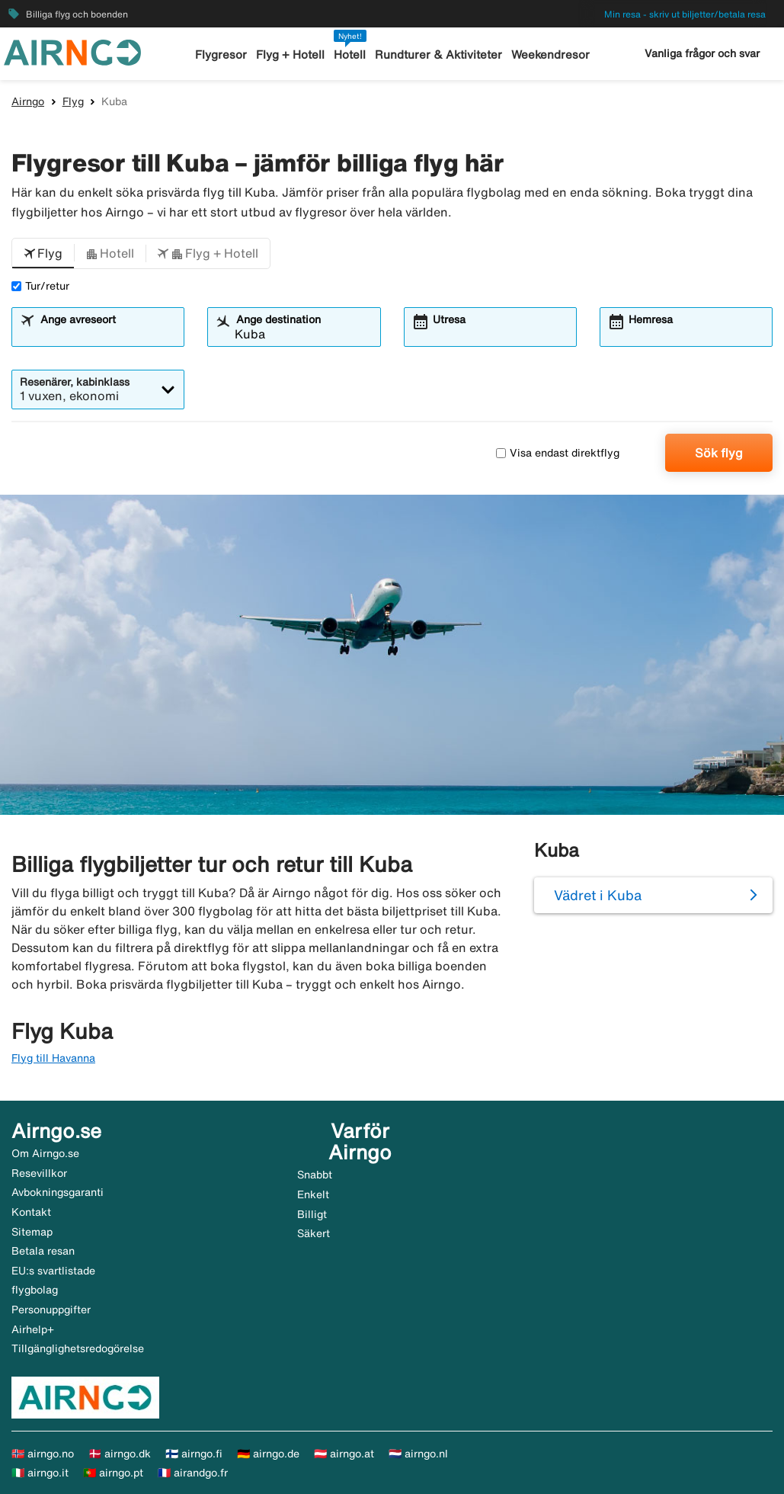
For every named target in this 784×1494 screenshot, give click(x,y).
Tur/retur (40, 286)
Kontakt (31, 1212)
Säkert (313, 1233)
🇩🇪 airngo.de (268, 1453)
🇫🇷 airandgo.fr (193, 1472)
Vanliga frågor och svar (702, 53)
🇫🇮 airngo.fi (193, 1453)
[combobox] (107, 334)
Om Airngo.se (45, 1153)
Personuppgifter (51, 1309)
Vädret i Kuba (598, 895)
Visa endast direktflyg (557, 452)
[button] (43, 254)
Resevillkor (39, 1173)
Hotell (350, 54)
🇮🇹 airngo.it (40, 1472)
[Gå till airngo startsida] (72, 51)
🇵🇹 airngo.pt (113, 1472)
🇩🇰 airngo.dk (119, 1453)
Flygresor (221, 54)
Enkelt (313, 1194)
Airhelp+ (32, 1329)
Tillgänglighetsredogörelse (77, 1348)
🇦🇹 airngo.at (344, 1453)
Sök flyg (719, 453)
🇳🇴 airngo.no (42, 1453)
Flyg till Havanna (53, 1058)
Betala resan (43, 1251)
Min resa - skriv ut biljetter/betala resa (685, 14)
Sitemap (32, 1231)
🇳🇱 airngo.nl (418, 1453)
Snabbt (314, 1174)
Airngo (27, 101)
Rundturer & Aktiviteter (438, 54)
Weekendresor (550, 54)
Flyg (73, 101)
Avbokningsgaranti (57, 1192)
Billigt (312, 1214)
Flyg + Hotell (290, 54)
